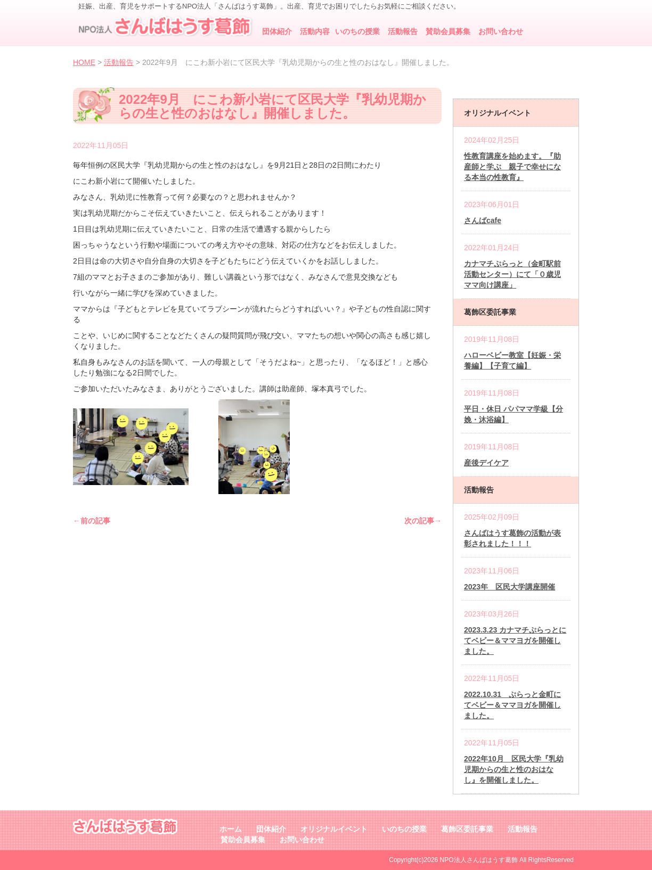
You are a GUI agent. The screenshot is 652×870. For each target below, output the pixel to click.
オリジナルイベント (334, 829)
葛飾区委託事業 (467, 829)
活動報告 (403, 31)
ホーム (230, 829)
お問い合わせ (500, 31)
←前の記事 (91, 520)
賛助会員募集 (448, 31)
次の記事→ (423, 520)
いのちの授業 (357, 31)
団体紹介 (277, 31)
